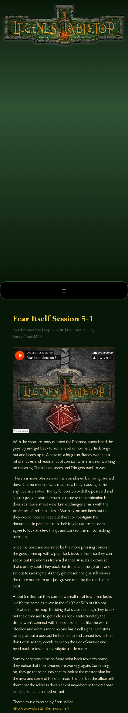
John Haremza (29, 330)
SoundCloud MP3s (28, 337)
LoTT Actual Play (80, 330)
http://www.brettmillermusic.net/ (41, 708)
